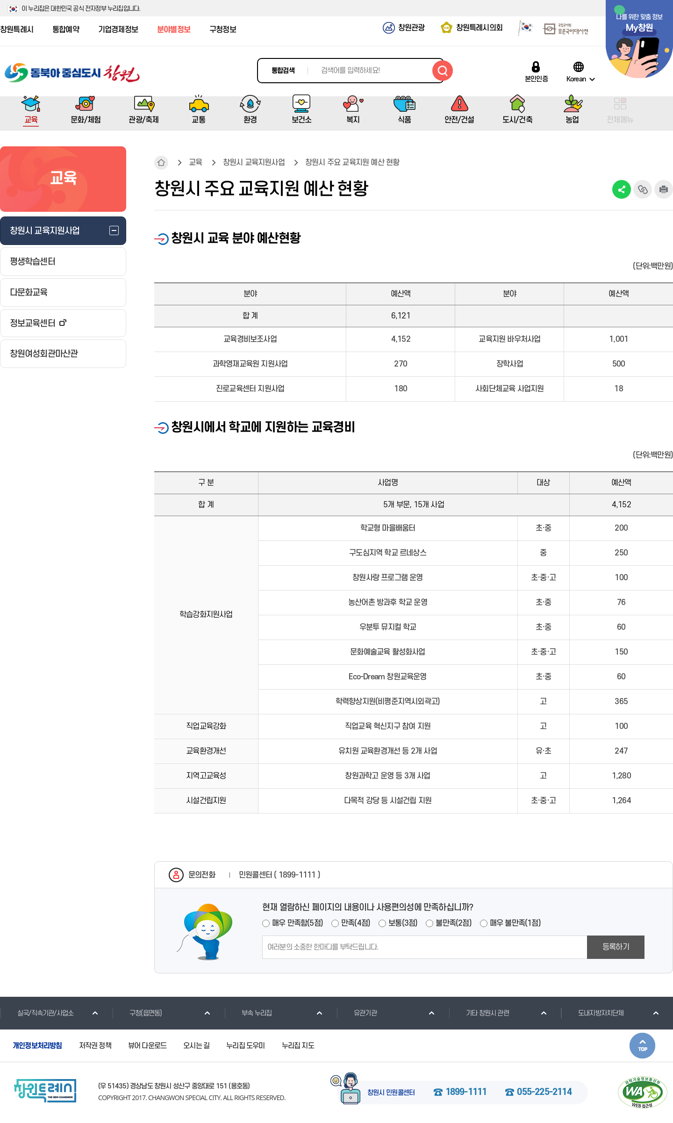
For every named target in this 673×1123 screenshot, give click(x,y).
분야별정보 (173, 30)
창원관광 (411, 28)
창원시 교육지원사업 (254, 162)
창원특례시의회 (479, 28)
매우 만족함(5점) (297, 923)
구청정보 (222, 30)
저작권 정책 (95, 1046)
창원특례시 (16, 30)
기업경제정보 (118, 30)
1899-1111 (466, 1092)
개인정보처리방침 (37, 1046)
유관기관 (356, 1013)
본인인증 (536, 79)
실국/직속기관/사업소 (36, 1013)
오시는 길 (196, 1046)
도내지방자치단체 (592, 1013)
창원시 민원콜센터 (391, 1093)
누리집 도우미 (245, 1046)
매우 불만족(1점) (515, 923)
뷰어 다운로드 (147, 1046)
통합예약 (65, 30)
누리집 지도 (298, 1046)
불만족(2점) (453, 923)
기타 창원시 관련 (479, 1013)
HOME (161, 163)
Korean (576, 79)
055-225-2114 (544, 1092)
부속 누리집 (248, 1013)
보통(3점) (402, 923)
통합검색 (283, 71)
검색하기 (442, 70)
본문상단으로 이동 (642, 1045)
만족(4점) (355, 923)
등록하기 (615, 947)
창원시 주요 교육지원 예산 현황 (352, 162)
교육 (195, 162)
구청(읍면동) (137, 1013)
